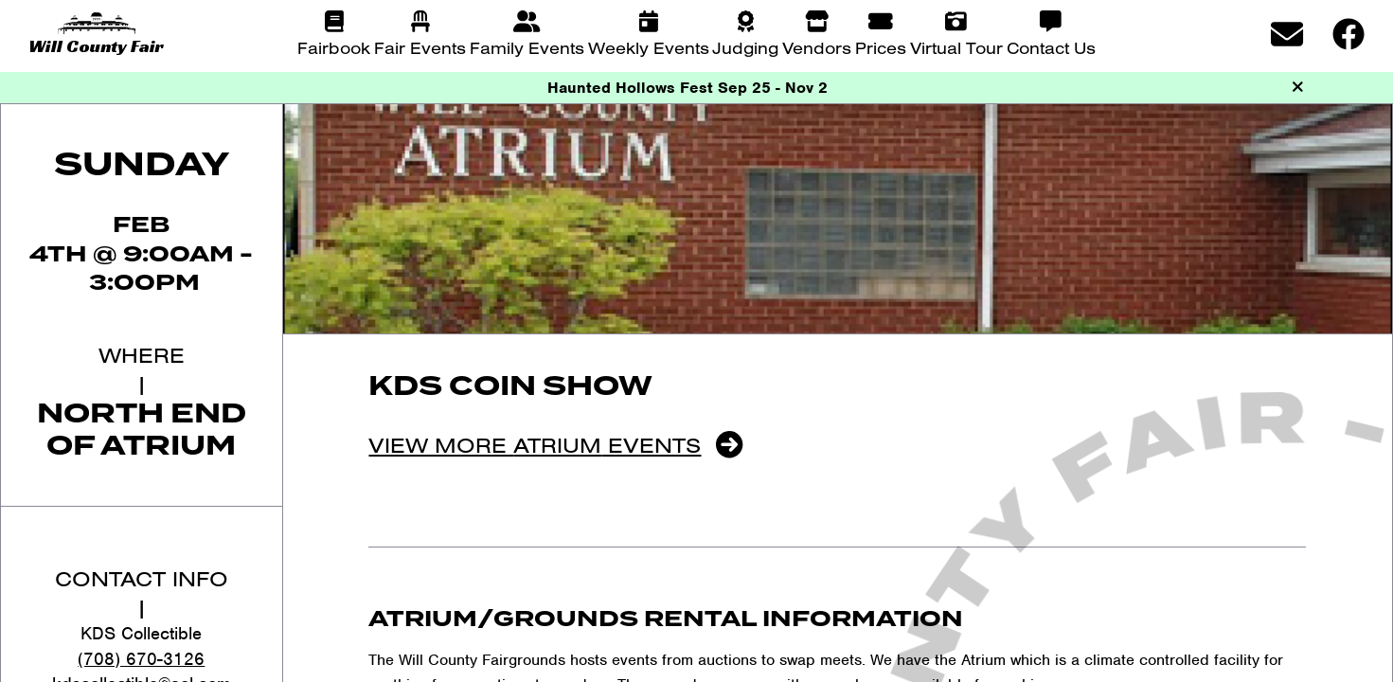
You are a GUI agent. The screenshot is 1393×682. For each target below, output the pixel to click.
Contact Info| (141, 592)
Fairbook (333, 48)
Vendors (816, 48)
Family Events (527, 48)
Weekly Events (648, 48)
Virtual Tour (956, 48)
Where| (141, 369)
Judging (745, 48)
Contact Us (1051, 48)
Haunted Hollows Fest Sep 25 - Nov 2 (687, 88)
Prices (880, 48)
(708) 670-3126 (141, 659)
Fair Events (420, 48)
